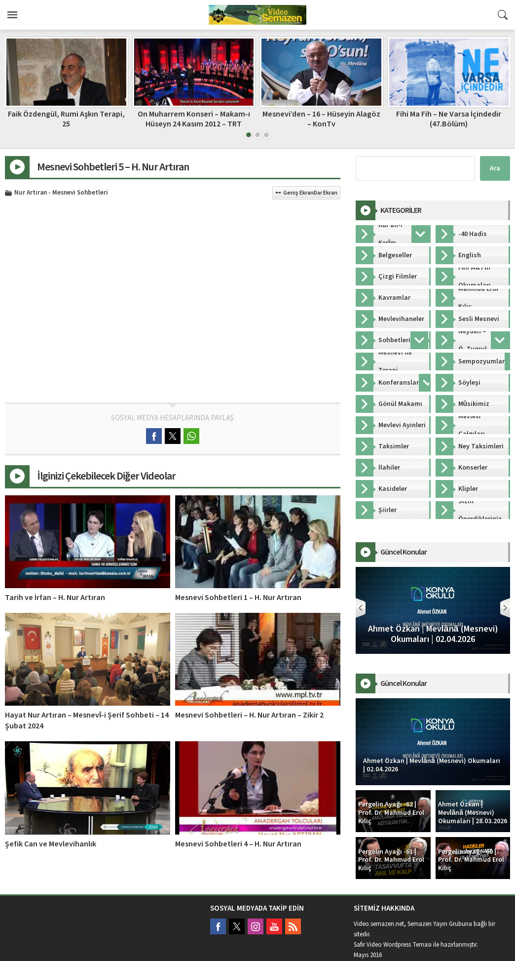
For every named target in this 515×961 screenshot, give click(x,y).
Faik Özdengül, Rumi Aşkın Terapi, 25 (66, 119)
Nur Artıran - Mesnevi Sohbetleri (61, 193)
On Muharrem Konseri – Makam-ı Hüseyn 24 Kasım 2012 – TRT (194, 119)
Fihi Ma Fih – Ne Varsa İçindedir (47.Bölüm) (448, 119)
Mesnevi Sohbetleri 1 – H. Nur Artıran (238, 597)
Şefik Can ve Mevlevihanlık (50, 844)
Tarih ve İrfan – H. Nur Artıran (55, 597)
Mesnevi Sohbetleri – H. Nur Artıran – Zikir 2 (249, 715)
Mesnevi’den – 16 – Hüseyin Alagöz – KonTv (321, 119)
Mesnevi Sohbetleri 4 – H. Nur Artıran (238, 844)
